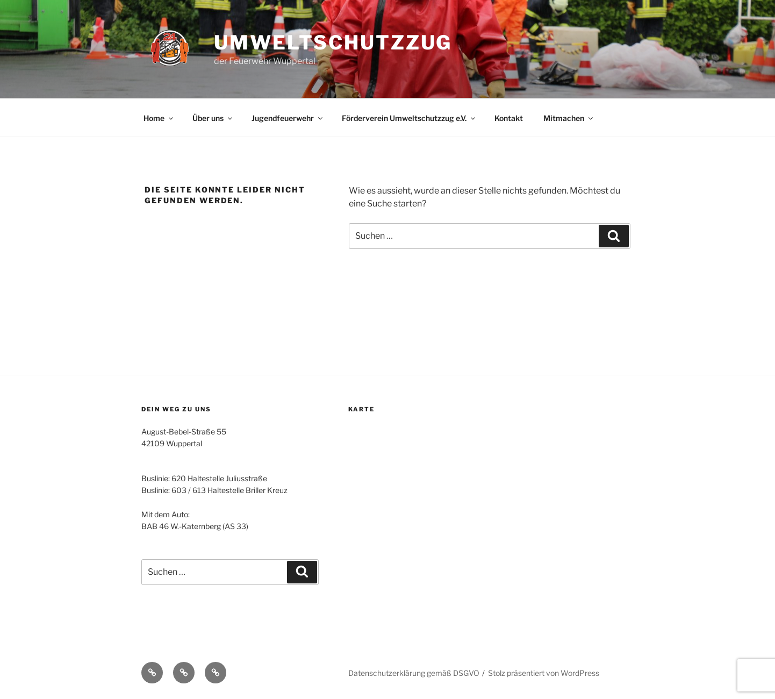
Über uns (213, 118)
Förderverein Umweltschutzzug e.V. (409, 118)
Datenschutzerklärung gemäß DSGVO (413, 672)
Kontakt (508, 118)
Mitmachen (568, 118)
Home (159, 118)
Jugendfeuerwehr (288, 118)
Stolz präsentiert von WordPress (543, 672)
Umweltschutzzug (333, 42)
